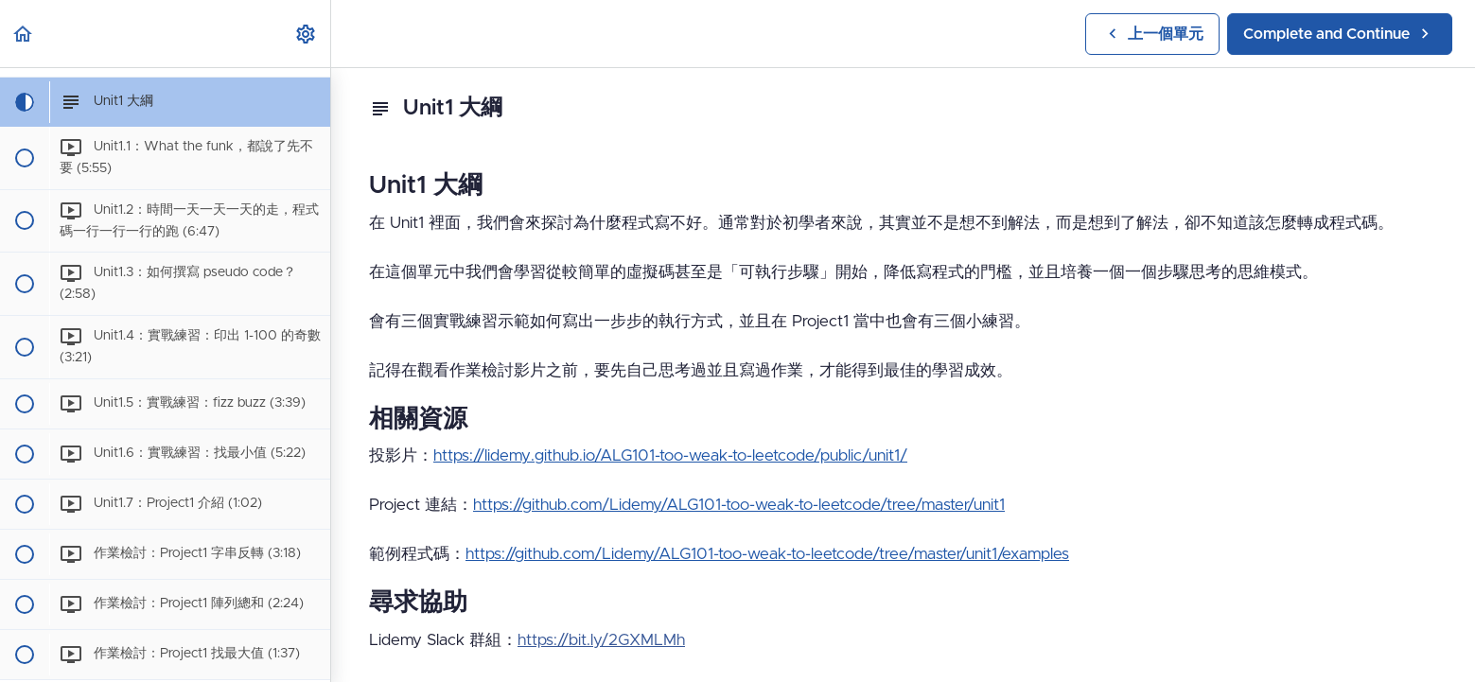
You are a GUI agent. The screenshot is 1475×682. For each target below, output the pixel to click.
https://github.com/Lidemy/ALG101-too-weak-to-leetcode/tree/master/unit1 (739, 505)
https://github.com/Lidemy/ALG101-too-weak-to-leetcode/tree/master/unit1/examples (767, 554)
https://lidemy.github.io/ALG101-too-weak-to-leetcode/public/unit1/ (670, 455)
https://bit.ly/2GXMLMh (601, 640)
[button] (23, 33)
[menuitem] (306, 33)
